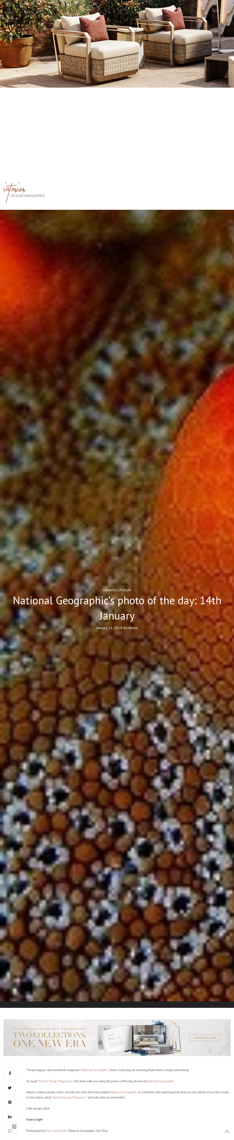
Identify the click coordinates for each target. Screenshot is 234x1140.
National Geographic (160, 1081)
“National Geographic (94, 1070)
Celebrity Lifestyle (117, 590)
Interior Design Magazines (55, 1081)
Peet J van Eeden (56, 1131)
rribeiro (133, 627)
